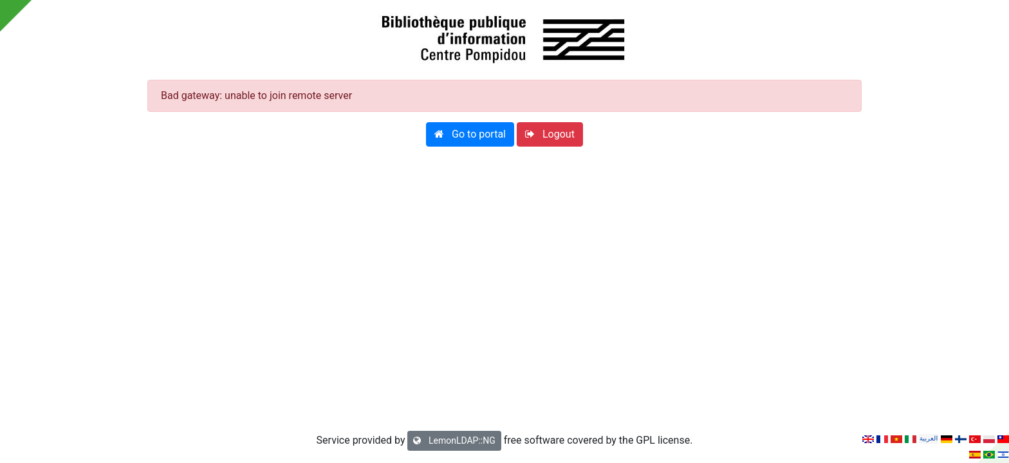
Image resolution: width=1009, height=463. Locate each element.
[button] (470, 134)
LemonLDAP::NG (454, 440)
